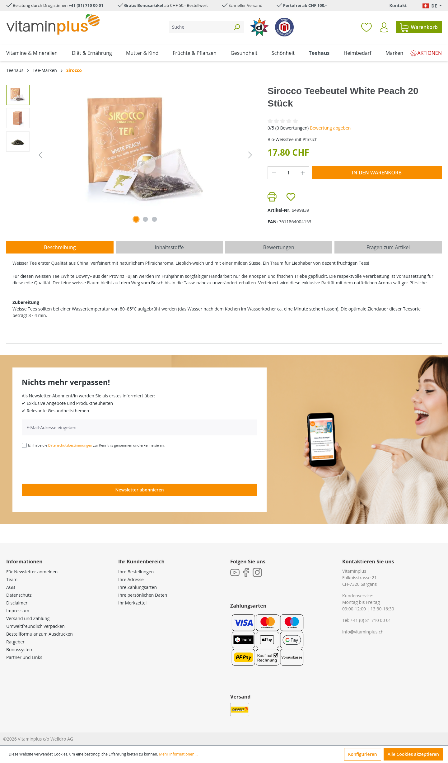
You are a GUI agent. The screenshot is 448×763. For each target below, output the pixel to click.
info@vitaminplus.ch (363, 632)
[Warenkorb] (419, 27)
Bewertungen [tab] (278, 247)
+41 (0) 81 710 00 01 (370, 620)
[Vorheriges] (40, 155)
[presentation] (69, 465)
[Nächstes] (250, 155)
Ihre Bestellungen (136, 572)
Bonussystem (19, 649)
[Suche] (199, 27)
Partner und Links (24, 657)
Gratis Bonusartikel (143, 5)
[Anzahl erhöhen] (303, 172)
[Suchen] (237, 27)
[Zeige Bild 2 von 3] (145, 219)
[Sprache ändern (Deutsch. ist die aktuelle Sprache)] (432, 6)
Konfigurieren (362, 754)
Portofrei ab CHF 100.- (305, 5)
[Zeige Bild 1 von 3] (136, 219)
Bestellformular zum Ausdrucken (39, 634)
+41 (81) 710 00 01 (86, 5)
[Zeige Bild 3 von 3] (154, 219)
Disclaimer (16, 603)
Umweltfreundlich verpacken (35, 626)
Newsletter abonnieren (139, 490)
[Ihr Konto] (384, 27)
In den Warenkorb (377, 172)
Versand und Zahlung (27, 618)
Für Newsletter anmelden (32, 572)
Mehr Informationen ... (178, 754)
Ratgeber (15, 642)
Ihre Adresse (131, 579)
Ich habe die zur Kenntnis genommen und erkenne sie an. (96, 445)
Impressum (17, 611)
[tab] (60, 247)
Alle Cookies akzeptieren (413, 754)
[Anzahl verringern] (274, 172)
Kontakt (398, 5)
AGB (10, 587)
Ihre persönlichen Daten (142, 595)
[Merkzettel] (366, 27)
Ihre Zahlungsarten (137, 587)
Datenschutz (18, 595)
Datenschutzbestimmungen (70, 445)
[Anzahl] (288, 172)
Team (11, 579)
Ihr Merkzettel (132, 603)
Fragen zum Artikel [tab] (388, 247)
